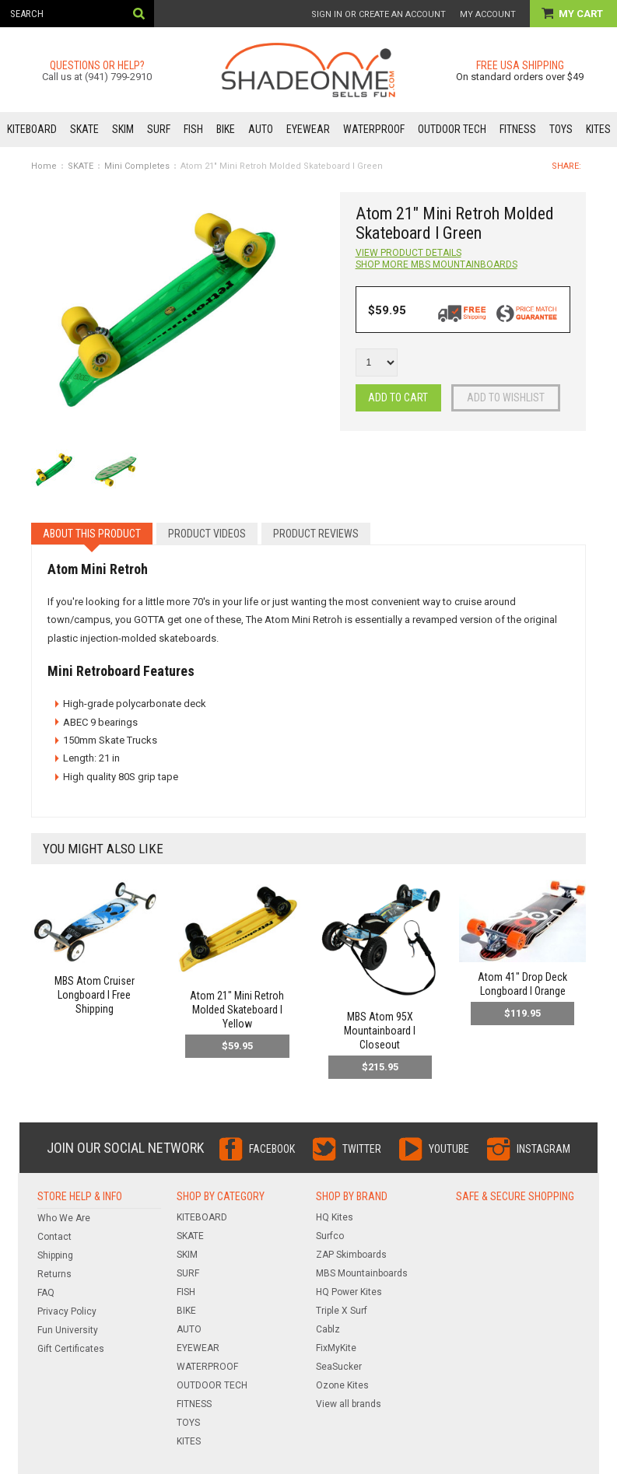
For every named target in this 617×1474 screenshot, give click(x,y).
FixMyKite (336, 1348)
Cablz (328, 1329)
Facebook (272, 1149)
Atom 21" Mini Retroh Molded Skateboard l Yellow (237, 1009)
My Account (488, 14)
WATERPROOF (374, 129)
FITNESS (518, 129)
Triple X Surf (341, 1310)
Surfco (330, 1236)
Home (44, 166)
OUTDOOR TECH (452, 129)
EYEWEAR (308, 129)
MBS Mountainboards (362, 1273)
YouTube (449, 1149)
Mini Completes (137, 166)
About (92, 533)
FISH (193, 129)
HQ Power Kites (349, 1292)
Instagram (543, 1149)
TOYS (561, 129)
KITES (598, 129)
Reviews (316, 533)
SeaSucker (339, 1366)
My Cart (582, 13)
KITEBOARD (32, 129)
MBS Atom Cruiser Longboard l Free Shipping (94, 995)
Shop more (436, 264)
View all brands (348, 1404)
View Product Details (408, 252)
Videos (207, 533)
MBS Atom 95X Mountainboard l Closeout (379, 1030)
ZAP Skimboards (351, 1254)
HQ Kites (334, 1217)
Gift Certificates (70, 1348)
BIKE (225, 129)
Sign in (326, 14)
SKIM (123, 129)
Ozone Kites (342, 1385)
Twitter (361, 1149)
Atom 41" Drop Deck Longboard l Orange (522, 984)
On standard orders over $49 (520, 76)
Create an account (402, 14)
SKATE (84, 129)
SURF (158, 129)
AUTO (260, 129)
